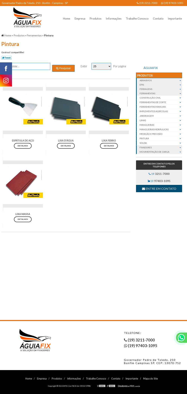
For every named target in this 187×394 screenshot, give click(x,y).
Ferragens (161, 89)
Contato (158, 18)
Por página (119, 66)
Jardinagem (161, 116)
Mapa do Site (150, 378)
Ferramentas (161, 93)
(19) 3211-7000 (147, 3)
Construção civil (161, 98)
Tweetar (6, 58)
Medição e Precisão (161, 134)
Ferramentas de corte (161, 102)
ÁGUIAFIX (151, 68)
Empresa (79, 18)
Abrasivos (161, 80)
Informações (114, 18)
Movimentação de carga (161, 152)
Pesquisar (63, 68)
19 (159, 173)
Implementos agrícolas (161, 111)
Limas (161, 120)
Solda (161, 143)
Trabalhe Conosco (137, 18)
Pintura (161, 138)
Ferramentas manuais (161, 107)
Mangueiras (161, 125)
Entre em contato (159, 188)
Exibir (84, 66)
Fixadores (161, 147)
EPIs (161, 85)
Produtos (95, 18)
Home (66, 18)
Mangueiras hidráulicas (161, 129)
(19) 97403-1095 (172, 3)
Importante (175, 18)
